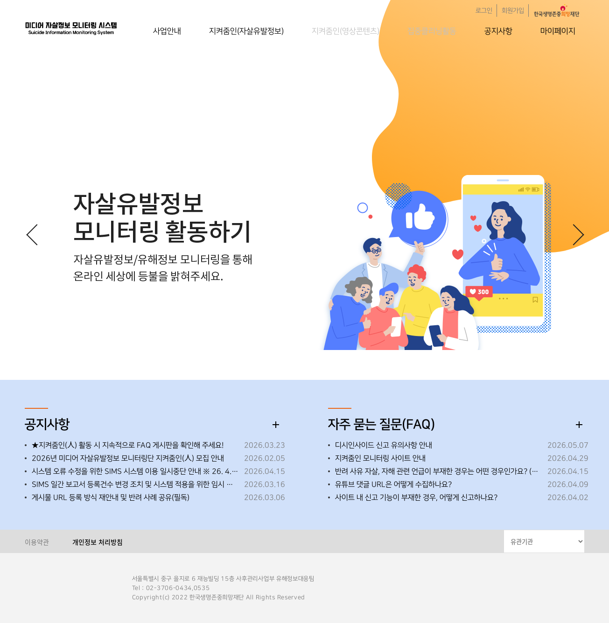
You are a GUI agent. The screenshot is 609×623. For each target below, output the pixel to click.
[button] (573, 234)
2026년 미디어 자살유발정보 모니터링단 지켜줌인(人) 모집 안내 (128, 458)
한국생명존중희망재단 (71, 28)
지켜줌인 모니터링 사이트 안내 (380, 458)
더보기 (275, 424)
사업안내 (167, 31)
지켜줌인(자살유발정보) (246, 31)
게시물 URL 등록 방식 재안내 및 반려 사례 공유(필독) (110, 497)
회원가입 (513, 10)
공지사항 (498, 31)
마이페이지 (557, 31)
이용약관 (37, 541)
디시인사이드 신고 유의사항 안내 (383, 445)
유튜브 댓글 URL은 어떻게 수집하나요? (393, 484)
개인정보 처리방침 (97, 541)
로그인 (484, 10)
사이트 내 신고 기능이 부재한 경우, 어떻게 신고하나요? (416, 497)
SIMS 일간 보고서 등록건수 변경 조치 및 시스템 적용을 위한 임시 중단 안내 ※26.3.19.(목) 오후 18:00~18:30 (135, 484)
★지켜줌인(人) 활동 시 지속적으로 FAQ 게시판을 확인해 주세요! (128, 445)
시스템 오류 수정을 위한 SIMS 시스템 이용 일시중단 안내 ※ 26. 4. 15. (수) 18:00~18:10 (135, 471)
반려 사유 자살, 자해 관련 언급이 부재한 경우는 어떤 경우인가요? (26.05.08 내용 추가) (439, 471)
